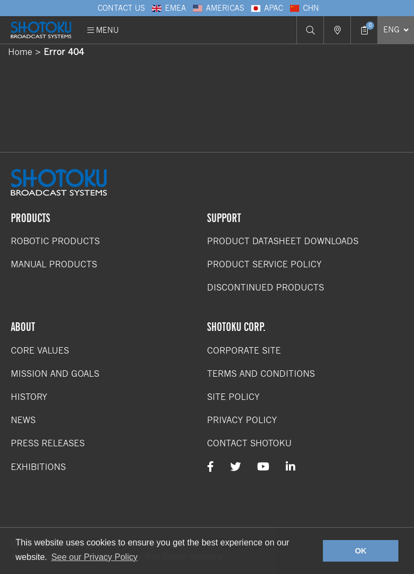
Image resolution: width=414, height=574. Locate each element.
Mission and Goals (55, 374)
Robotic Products (55, 241)
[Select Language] (395, 30)
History (29, 397)
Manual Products (54, 264)
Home (20, 52)
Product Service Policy (264, 264)
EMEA (168, 8)
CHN (303, 8)
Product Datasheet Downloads (282, 241)
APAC (266, 8)
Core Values (40, 350)
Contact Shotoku (249, 443)
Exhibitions (38, 467)
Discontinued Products (265, 287)
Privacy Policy (242, 420)
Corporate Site (244, 350)
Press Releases (48, 443)
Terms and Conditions (261, 374)
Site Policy (233, 397)
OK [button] (361, 551)
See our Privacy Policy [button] (94, 557)
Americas (217, 8)
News (23, 420)
